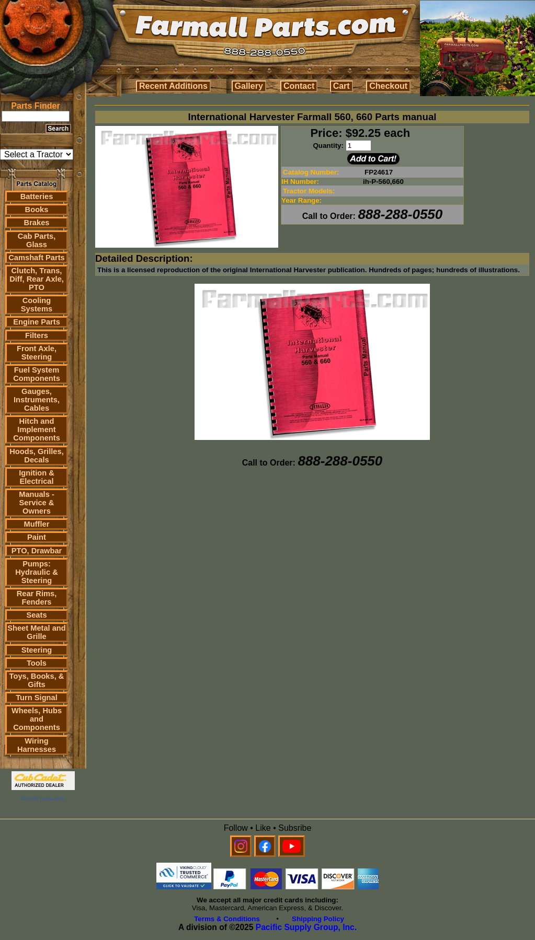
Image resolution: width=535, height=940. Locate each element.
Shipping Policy (318, 919)
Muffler (37, 524)
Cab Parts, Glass (37, 240)
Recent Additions (173, 86)
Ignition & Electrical (36, 477)
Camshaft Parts (36, 257)
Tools (37, 663)
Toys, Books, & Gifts (36, 680)
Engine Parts (36, 322)
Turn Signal (37, 697)
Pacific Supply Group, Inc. (306, 927)
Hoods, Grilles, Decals (36, 455)
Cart (341, 86)
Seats (36, 615)
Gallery (249, 86)
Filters (36, 335)
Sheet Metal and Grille (36, 632)
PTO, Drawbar (37, 551)
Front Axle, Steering (36, 352)
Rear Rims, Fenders (37, 597)
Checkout (388, 86)
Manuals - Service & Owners (36, 502)
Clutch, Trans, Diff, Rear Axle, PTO (36, 279)
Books (37, 209)
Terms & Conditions (227, 919)
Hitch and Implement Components (36, 429)
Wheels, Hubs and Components (37, 719)
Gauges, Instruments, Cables (37, 399)
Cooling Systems (36, 304)
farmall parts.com (43, 798)
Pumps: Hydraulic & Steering (36, 572)
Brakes (37, 222)
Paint (36, 537)
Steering (36, 650)
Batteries (36, 196)
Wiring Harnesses (36, 745)
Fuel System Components (36, 374)
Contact (299, 86)
